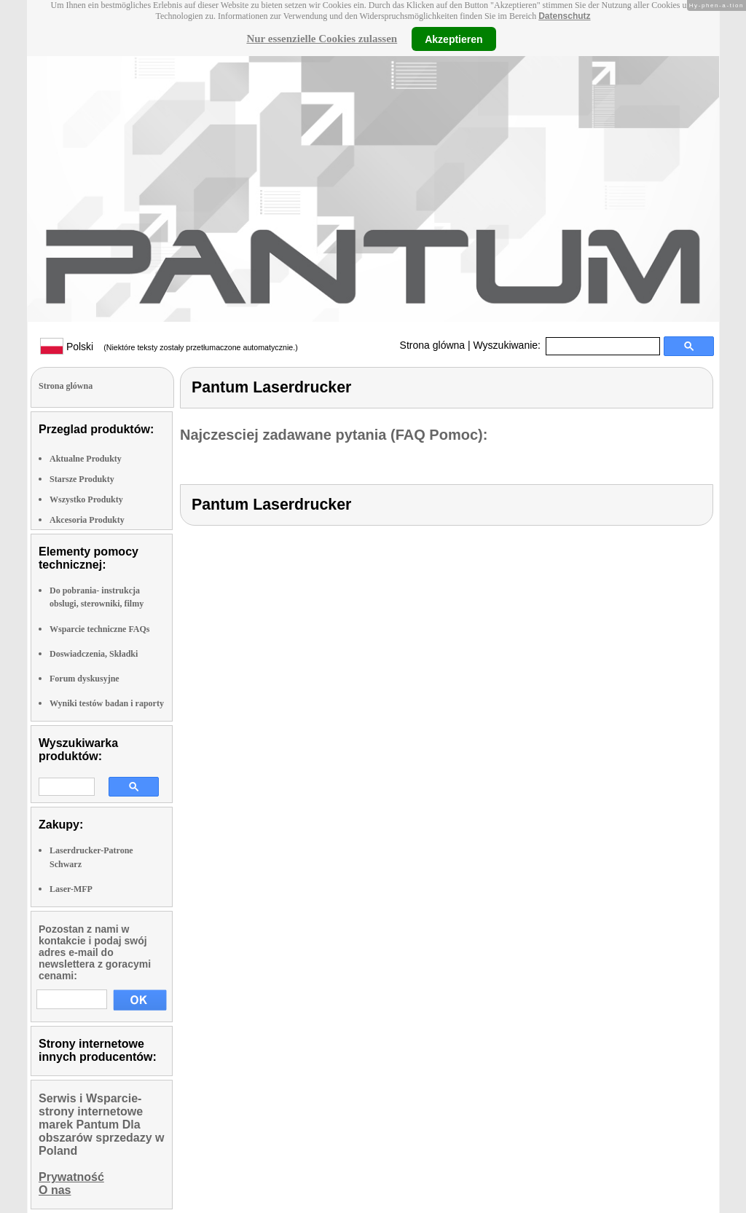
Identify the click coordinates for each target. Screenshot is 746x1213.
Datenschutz (564, 16)
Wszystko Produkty (86, 499)
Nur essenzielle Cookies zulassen (321, 38)
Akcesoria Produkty (87, 520)
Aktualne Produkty (86, 459)
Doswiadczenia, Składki (94, 654)
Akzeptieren (453, 38)
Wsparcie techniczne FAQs (100, 629)
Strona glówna (433, 345)
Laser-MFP (71, 889)
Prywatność (71, 1177)
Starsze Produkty (82, 479)
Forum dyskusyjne (84, 678)
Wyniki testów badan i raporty (107, 703)
